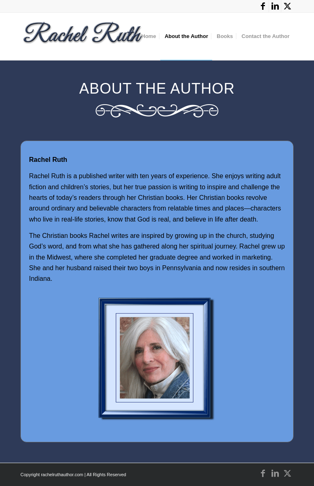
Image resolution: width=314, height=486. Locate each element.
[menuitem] (148, 36)
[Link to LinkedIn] (275, 6)
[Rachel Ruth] (83, 38)
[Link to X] (287, 6)
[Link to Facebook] (263, 6)
